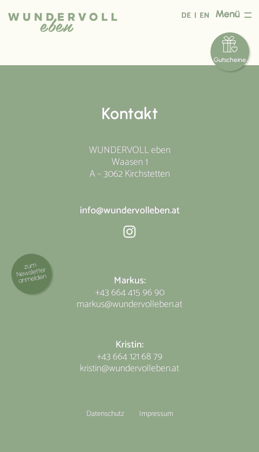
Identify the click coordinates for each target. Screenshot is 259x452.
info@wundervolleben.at (130, 211)
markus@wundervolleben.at (129, 304)
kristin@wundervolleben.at (129, 368)
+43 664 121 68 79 (129, 357)
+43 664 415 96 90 (130, 292)
